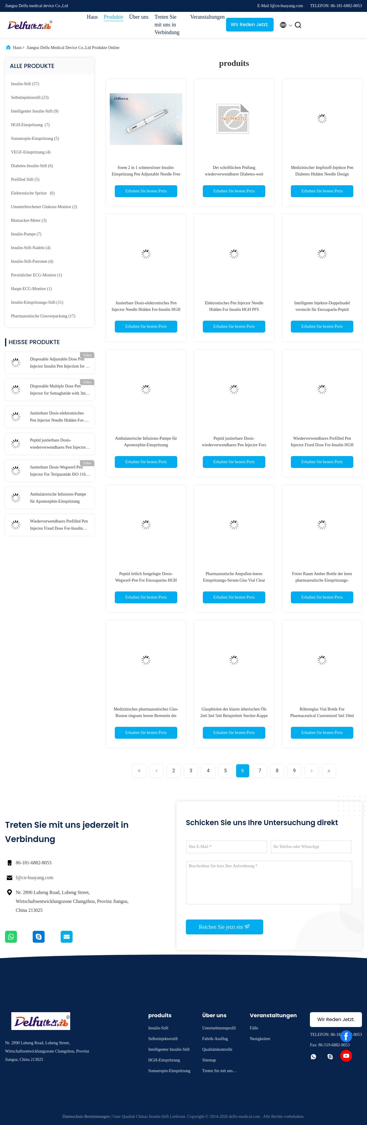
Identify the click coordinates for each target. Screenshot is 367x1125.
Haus (92, 17)
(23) (29, 97)
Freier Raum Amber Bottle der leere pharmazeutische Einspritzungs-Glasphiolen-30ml (322, 580)
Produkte (113, 17)
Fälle (254, 1028)
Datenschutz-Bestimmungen (86, 1116)
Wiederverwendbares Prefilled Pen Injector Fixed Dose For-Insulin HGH (59, 525)
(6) (32, 166)
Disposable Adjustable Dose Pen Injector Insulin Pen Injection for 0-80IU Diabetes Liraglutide (59, 363)
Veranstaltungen (205, 17)
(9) (34, 111)
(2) (44, 207)
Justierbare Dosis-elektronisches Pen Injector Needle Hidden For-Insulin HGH (57, 417)
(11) (37, 302)
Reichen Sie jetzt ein (224, 926)
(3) (28, 220)
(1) (36, 275)
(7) (30, 125)
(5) (35, 138)
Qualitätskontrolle (217, 1049)
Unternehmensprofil (219, 1028)
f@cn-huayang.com (34, 877)
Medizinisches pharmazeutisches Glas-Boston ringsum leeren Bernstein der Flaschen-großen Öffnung (146, 715)
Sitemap (209, 1060)
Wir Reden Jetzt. (250, 24)
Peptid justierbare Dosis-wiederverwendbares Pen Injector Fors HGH (58, 444)
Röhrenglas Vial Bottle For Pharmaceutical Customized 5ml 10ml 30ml (322, 715)
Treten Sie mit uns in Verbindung (167, 24)
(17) (43, 316)
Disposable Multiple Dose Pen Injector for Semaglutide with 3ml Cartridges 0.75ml (58, 390)
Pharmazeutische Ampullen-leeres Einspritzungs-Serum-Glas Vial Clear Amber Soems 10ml (234, 580)
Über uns (139, 17)
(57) (25, 84)
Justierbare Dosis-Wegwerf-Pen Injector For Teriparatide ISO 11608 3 (60, 471)
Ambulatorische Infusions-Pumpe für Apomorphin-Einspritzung (58, 498)
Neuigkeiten (260, 1039)
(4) (31, 152)
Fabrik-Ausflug (215, 1039)
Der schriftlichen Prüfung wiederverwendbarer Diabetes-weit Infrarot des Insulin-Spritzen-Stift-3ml (234, 174)
